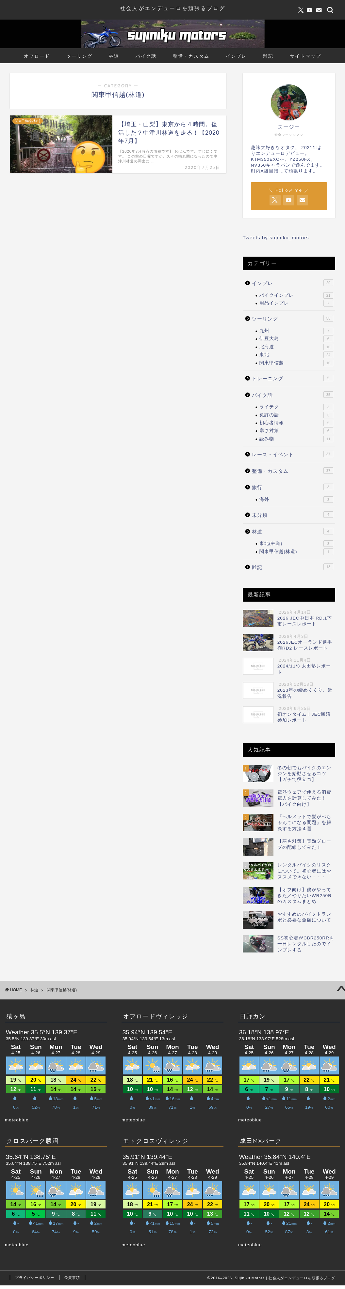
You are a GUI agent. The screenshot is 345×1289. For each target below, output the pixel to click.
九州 (296, 331)
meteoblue (16, 1119)
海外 (296, 499)
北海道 (296, 347)
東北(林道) (296, 543)
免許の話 (296, 415)
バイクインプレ (296, 295)
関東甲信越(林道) (296, 551)
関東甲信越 (296, 363)
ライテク (296, 407)
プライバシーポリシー (34, 1278)
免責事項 (72, 1278)
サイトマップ (305, 56)
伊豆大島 (296, 339)
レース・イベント (292, 454)
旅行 (292, 487)
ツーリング (79, 56)
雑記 (268, 56)
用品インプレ (296, 303)
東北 (296, 355)
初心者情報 (296, 423)
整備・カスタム (191, 56)
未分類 (292, 514)
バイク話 (146, 56)
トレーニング (292, 378)
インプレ (236, 56)
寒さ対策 (296, 430)
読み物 (296, 439)
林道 (114, 56)
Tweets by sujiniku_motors (276, 237)
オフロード (37, 56)
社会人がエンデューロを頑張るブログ (172, 8)
